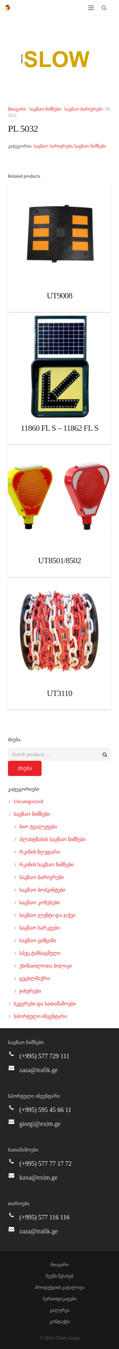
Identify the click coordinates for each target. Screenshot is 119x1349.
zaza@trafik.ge (38, 1069)
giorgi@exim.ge (40, 1123)
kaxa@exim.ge (38, 1177)
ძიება (25, 768)
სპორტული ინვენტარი (40, 1016)
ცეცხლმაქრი (34, 978)
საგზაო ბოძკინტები (42, 890)
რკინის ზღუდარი (39, 852)
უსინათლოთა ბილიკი (45, 965)
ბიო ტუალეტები (38, 826)
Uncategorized (28, 801)
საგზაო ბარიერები (83, 109)
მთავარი (17, 109)
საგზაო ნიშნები (45, 109)
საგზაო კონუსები (39, 902)
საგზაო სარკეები (39, 928)
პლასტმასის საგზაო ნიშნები (52, 839)
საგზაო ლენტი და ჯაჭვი (47, 915)
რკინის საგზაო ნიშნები (46, 864)
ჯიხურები (30, 991)
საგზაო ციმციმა (37, 940)
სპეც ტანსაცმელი (39, 953)
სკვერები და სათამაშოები (45, 1003)
